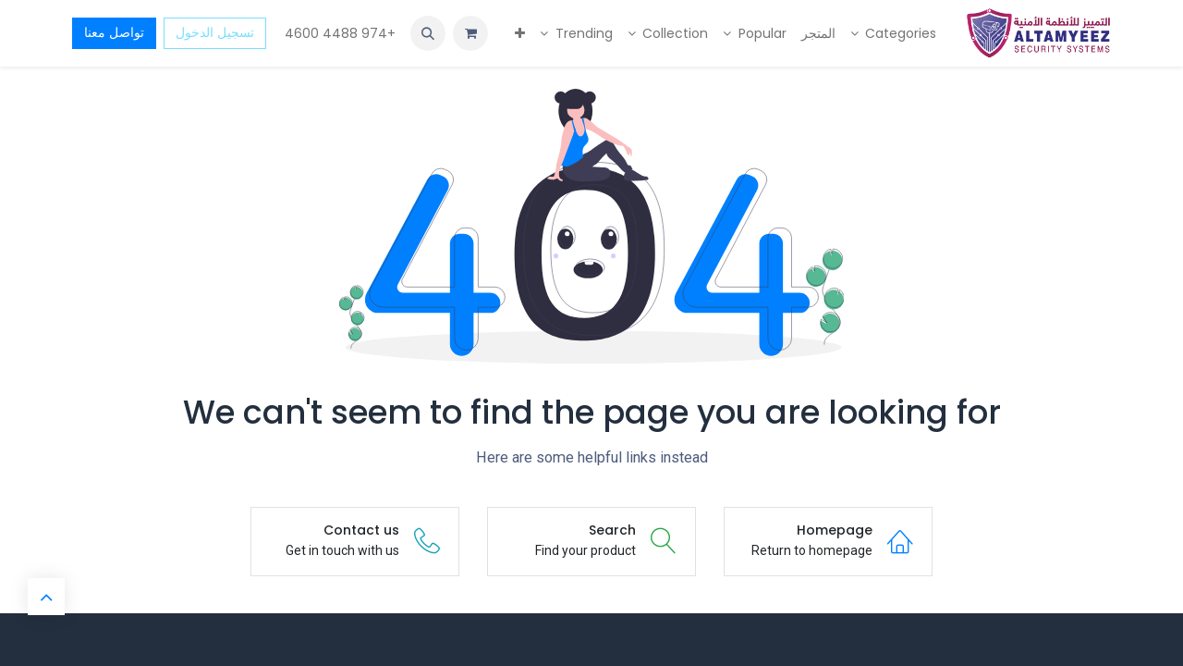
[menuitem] (894, 34)
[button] (427, 33)
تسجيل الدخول (215, 32)
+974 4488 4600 (338, 33)
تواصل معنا (114, 32)
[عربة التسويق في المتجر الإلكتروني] (470, 33)
